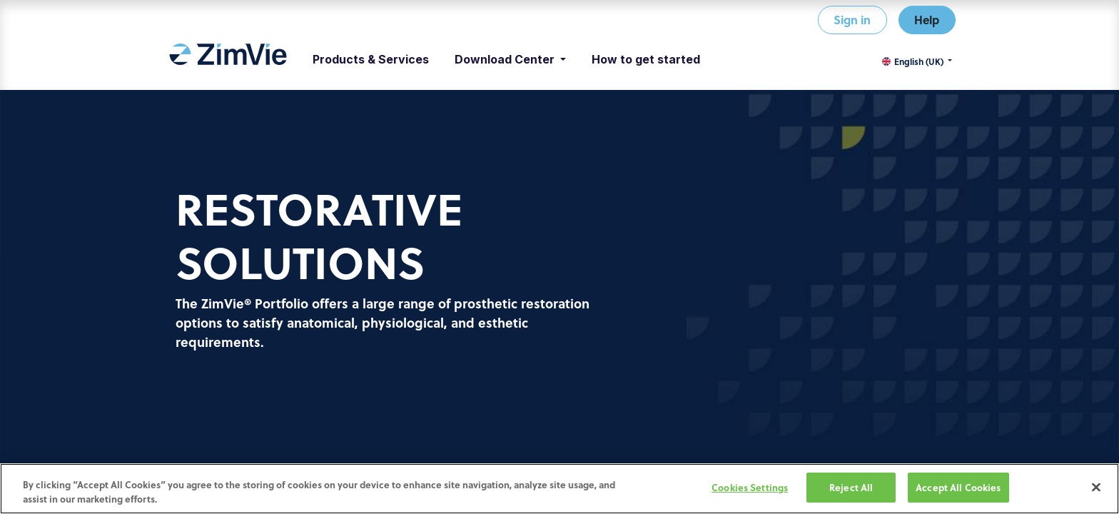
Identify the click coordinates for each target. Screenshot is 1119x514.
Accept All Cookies (958, 488)
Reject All (851, 488)
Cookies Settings (750, 488)
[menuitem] (228, 59)
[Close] (1096, 487)
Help (926, 19)
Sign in (852, 19)
